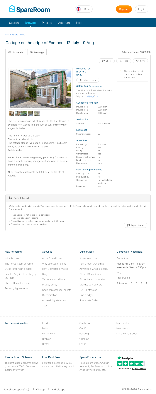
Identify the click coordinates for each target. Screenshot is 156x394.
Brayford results (17, 34)
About (52, 258)
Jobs (44, 305)
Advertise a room (89, 258)
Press (123, 277)
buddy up (89, 96)
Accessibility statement (54, 300)
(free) (16, 389)
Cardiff (82, 328)
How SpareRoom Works (55, 268)
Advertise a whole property (94, 268)
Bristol (45, 343)
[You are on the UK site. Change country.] (84, 9)
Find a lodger (86, 295)
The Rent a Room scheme (19, 263)
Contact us (122, 258)
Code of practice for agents (56, 289)
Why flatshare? (13, 258)
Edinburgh (84, 333)
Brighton (46, 338)
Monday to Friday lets (91, 284)
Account (64, 23)
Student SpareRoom (90, 274)
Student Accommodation (93, 279)
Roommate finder (89, 300)
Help (79, 23)
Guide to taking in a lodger (18, 268)
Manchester (122, 323)
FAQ (119, 272)
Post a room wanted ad (92, 263)
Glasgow (84, 338)
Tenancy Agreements (16, 288)
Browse (30, 23)
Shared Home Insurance (18, 283)
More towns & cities (126, 333)
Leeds (82, 343)
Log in (141, 9)
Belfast (45, 328)
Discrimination (49, 295)
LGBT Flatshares (88, 289)
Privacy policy (49, 284)
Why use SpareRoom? (54, 263)
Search (14, 23)
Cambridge (85, 323)
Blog (44, 274)
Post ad (47, 23)
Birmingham (48, 333)
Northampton (123, 328)
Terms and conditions (53, 279)
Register (124, 9)
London (46, 323)
